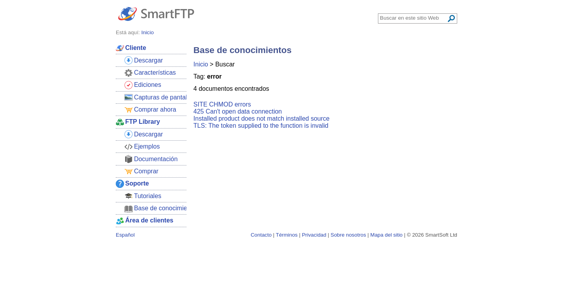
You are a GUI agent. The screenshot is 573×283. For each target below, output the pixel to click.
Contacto (261, 235)
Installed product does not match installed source (261, 118)
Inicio (200, 64)
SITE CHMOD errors (222, 104)
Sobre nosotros (348, 235)
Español (125, 235)
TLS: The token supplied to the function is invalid (260, 125)
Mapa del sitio (386, 235)
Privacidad (314, 235)
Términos (287, 235)
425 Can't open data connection (237, 111)
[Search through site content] (413, 18)
